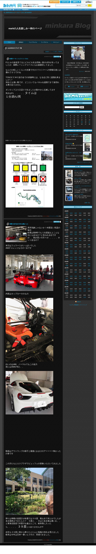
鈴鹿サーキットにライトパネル (19, 58)
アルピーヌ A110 (78, 194)
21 (89, 122)
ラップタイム (44, 42)
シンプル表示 (54, 51)
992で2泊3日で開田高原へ (72, 134)
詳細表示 (47, 51)
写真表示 (60, 51)
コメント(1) (45, 216)
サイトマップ (83, 305)
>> (82, 111)
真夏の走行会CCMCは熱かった (19, 224)
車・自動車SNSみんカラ (9, 12)
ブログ (18, 12)
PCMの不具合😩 (69, 143)
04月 (80, 213)
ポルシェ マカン (78, 170)
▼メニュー (56, 42)
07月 (67, 221)
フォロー (71, 86)
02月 (71, 213)
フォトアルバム (33, 42)
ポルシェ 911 (77, 178)
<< (74, 111)
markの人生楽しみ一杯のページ (25, 28)
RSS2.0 (79, 301)
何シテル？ (81, 71)
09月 (76, 221)
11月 (84, 221)
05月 (84, 219)
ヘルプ (83, 1)
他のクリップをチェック (83, 162)
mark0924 (67, 75)
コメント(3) (45, 540)
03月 (76, 213)
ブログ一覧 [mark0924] (26, 12)
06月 (89, 219)
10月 (80, 221)
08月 (71, 234)
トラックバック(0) (53, 216)
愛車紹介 (21, 42)
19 (81, 122)
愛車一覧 (87, 202)
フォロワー (84, 86)
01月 (67, 213)
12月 (89, 228)
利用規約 (76, 305)
